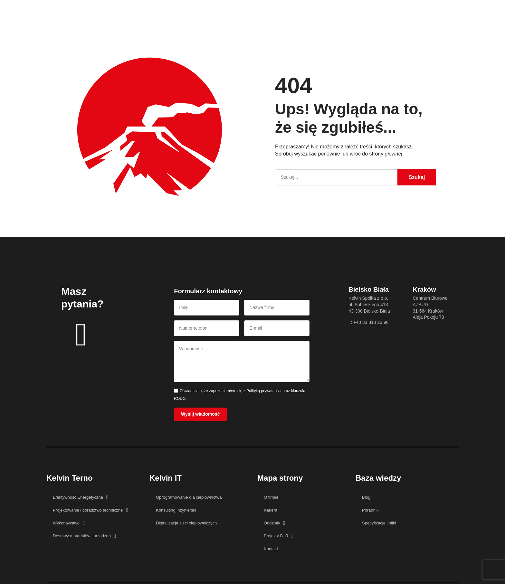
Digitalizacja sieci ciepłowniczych (186, 523)
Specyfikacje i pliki (379, 523)
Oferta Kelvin (149, 11)
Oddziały (274, 524)
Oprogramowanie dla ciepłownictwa (189, 497)
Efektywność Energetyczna (80, 498)
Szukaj (417, 177)
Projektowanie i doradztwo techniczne (90, 511)
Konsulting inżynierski (176, 510)
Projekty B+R (284, 11)
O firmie (184, 11)
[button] (400, 11)
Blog (366, 497)
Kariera (250, 11)
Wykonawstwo (69, 524)
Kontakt (318, 11)
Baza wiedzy (217, 11)
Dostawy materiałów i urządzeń (84, 536)
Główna (115, 11)
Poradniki (370, 510)
